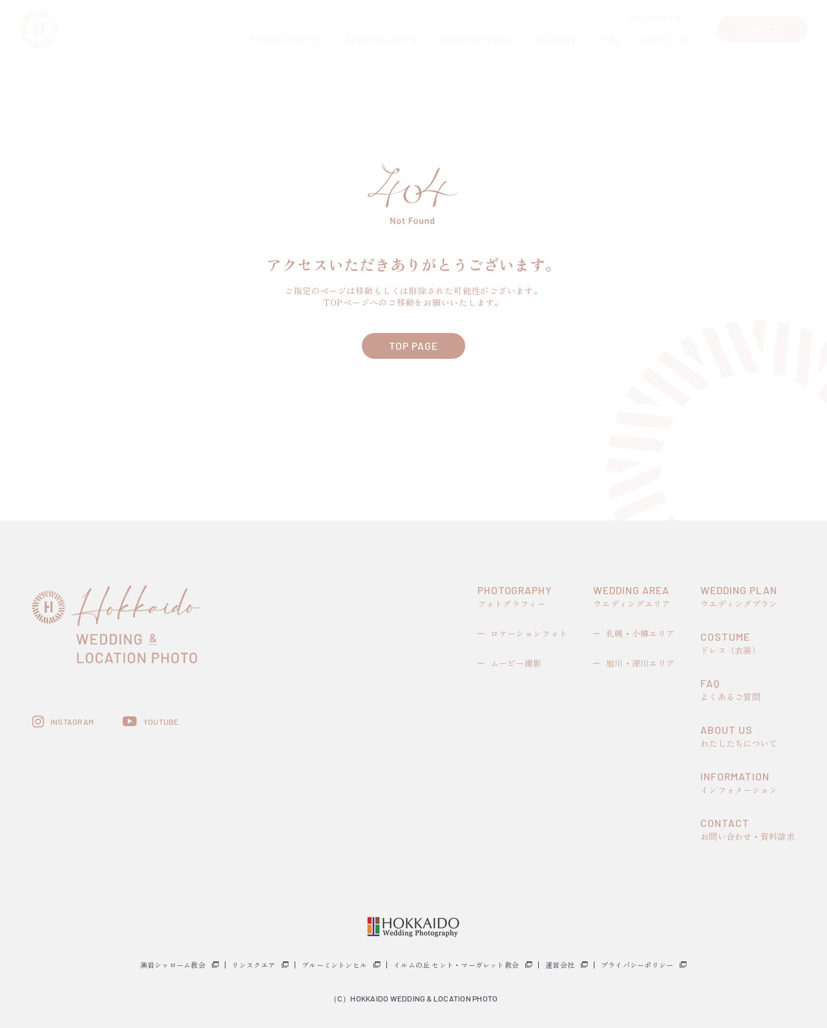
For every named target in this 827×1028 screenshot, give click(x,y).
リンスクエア (253, 965)
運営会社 (559, 965)
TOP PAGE (413, 345)
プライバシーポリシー (637, 965)
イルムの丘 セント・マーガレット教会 (456, 965)
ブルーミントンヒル (334, 965)
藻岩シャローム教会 (172, 965)
